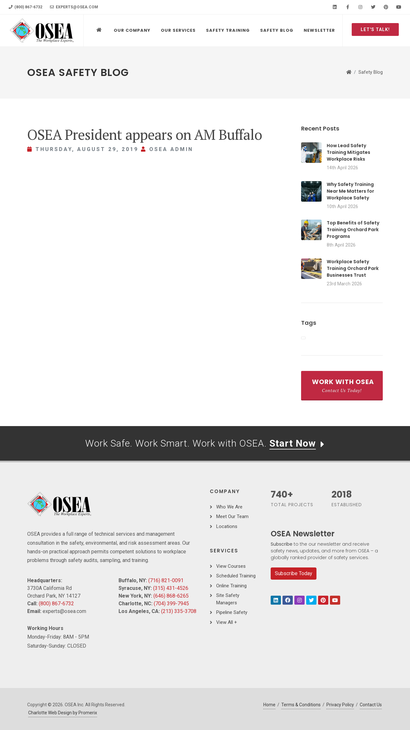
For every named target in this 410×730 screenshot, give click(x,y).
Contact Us (371, 704)
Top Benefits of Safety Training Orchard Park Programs (353, 229)
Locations (226, 526)
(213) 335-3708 (178, 611)
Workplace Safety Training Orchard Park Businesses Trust (353, 268)
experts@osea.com (74, 7)
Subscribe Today (293, 573)
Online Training (231, 586)
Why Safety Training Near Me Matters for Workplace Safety (350, 191)
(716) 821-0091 (166, 580)
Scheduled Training (236, 576)
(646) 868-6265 (171, 596)
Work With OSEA (343, 385)
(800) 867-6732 (25, 7)
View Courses (231, 566)
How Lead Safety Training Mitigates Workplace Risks (348, 152)
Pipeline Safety (231, 612)
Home (269, 704)
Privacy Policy (340, 704)
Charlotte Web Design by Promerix (62, 712)
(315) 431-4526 (170, 588)
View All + (226, 622)
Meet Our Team (232, 516)
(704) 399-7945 (171, 603)
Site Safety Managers (227, 599)
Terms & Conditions (301, 704)
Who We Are (229, 507)
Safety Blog (370, 72)
